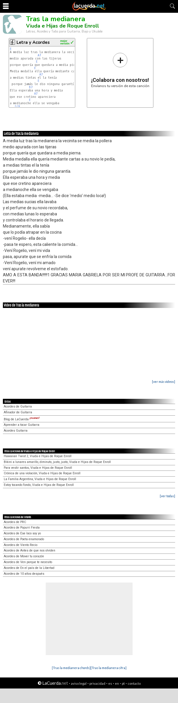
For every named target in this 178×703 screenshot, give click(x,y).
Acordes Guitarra (15, 430)
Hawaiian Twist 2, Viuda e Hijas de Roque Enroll (37, 456)
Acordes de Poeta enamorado (24, 539)
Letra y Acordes (33, 42)
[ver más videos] (163, 381)
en (117, 683)
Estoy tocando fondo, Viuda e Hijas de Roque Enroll (39, 485)
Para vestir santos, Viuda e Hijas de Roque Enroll (38, 468)
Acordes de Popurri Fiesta (22, 527)
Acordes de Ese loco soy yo (22, 533)
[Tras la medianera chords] (71, 668)
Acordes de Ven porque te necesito (28, 562)
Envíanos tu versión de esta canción (120, 70)
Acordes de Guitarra (18, 406)
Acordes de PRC (15, 522)
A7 (39, 55)
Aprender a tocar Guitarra (21, 425)
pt (123, 683)
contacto (134, 683)
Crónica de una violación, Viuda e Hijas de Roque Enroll (42, 473)
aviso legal (79, 683)
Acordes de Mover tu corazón (24, 556)
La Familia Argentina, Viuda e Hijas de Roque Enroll (40, 479)
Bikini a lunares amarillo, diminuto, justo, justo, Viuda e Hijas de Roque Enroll (57, 462)
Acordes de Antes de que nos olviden (29, 550)
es (110, 683)
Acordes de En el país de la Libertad (29, 568)
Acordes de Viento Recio (20, 545)
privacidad (97, 683)
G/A (17, 106)
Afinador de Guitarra (18, 412)
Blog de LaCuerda (22, 419)
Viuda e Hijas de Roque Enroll (62, 25)
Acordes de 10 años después (24, 574)
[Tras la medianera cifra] (108, 668)
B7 (31, 87)
